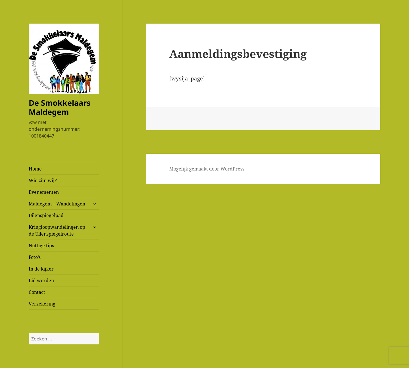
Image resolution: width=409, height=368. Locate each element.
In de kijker (41, 269)
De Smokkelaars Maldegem (59, 107)
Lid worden (41, 280)
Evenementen (44, 192)
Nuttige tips (41, 245)
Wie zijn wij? (43, 180)
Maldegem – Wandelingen (57, 204)
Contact (37, 292)
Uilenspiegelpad (46, 215)
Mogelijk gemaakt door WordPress (206, 169)
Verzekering (42, 304)
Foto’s (35, 257)
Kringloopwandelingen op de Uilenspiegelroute (57, 230)
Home (35, 169)
